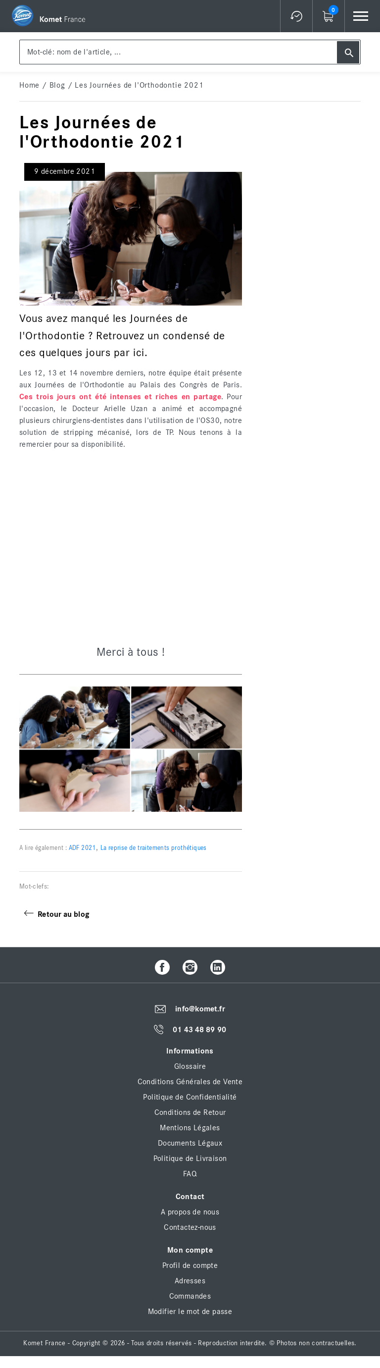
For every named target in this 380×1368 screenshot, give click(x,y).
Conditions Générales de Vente (190, 1082)
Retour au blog (56, 914)
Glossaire (190, 1066)
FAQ (190, 1174)
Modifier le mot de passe (190, 1311)
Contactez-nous (190, 1227)
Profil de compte (190, 1265)
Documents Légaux (190, 1143)
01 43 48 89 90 (199, 1030)
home (29, 85)
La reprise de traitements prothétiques (153, 848)
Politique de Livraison (190, 1158)
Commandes (190, 1296)
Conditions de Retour (190, 1112)
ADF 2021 (81, 848)
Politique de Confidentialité (190, 1097)
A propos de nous (190, 1212)
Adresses (190, 1281)
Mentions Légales (190, 1128)
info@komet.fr (200, 1009)
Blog (57, 85)
